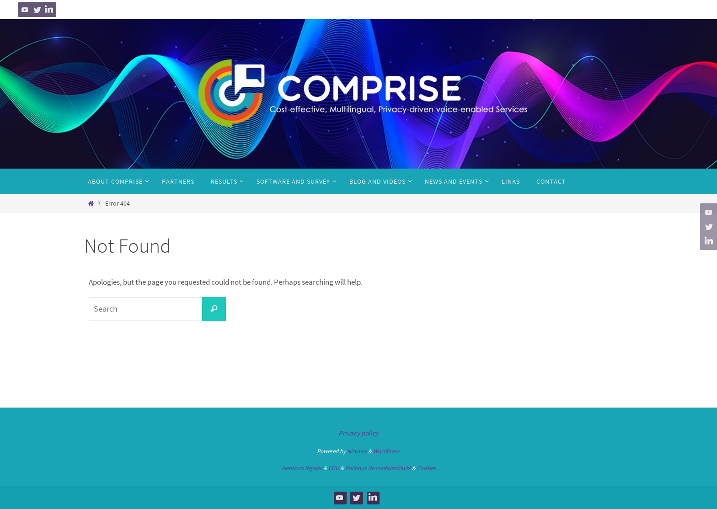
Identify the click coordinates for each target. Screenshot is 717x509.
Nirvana (357, 451)
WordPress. (387, 451)
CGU (333, 468)
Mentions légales (302, 468)
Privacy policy (358, 433)
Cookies (426, 468)
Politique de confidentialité (378, 468)
